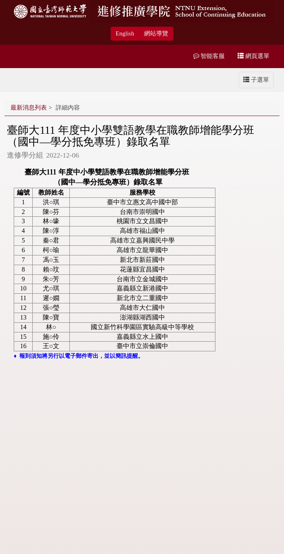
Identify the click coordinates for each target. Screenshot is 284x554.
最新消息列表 (28, 107)
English (125, 33)
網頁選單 (253, 56)
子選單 (256, 80)
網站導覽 (156, 33)
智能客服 (209, 56)
